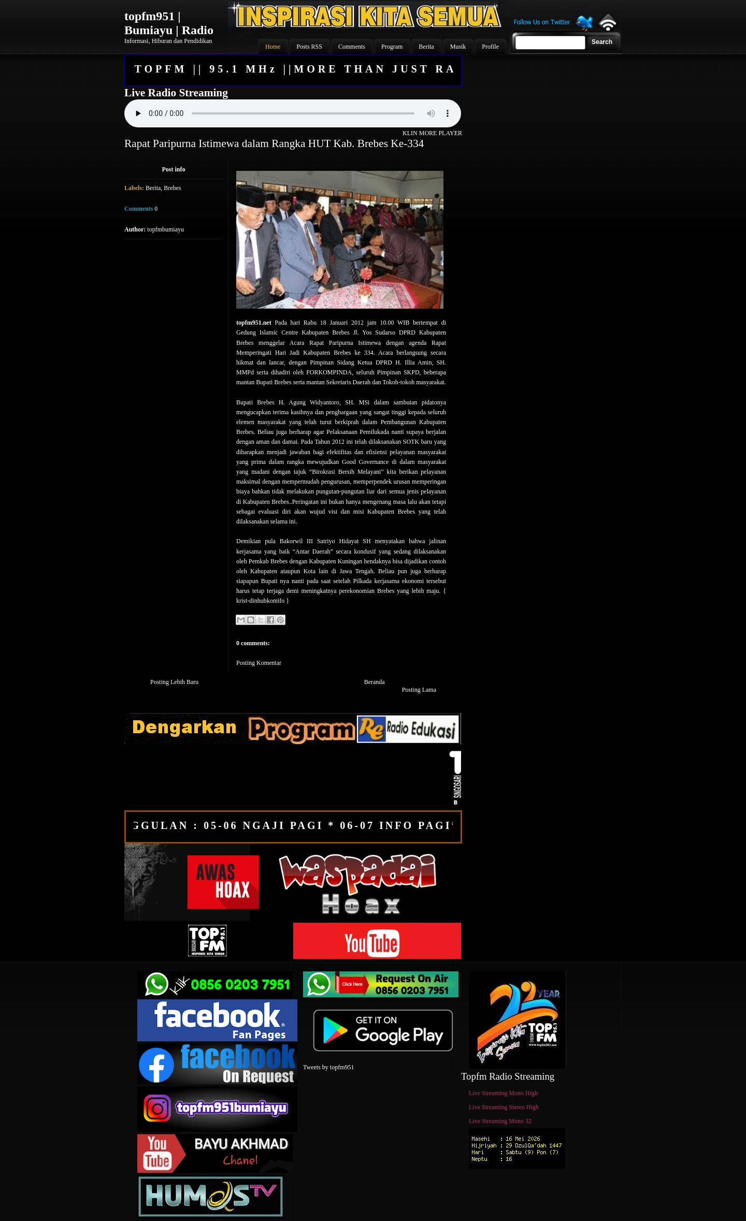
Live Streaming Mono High (503, 1093)
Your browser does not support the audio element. (292, 113)
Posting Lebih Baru (174, 682)
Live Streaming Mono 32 (500, 1121)
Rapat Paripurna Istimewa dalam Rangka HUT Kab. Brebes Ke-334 (274, 143)
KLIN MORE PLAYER (432, 133)
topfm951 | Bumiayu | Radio (168, 23)
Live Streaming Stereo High (504, 1107)
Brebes (172, 188)
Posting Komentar (258, 662)
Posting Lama (419, 689)
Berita (153, 188)
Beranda (374, 682)
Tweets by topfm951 (328, 1067)
